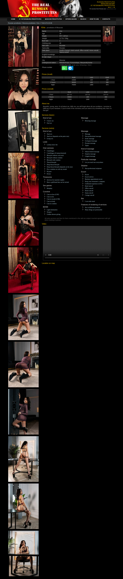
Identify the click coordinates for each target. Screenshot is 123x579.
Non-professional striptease (93, 168)
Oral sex (49, 123)
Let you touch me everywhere (94, 162)
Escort (87, 174)
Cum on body (51, 201)
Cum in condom (52, 203)
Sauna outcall (89, 193)
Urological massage (91, 141)
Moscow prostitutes (28, 23)
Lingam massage (90, 156)
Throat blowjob (51, 162)
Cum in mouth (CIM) (53, 199)
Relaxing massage (90, 121)
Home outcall (89, 190)
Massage (87, 134)
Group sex (50, 138)
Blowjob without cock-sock (55, 155)
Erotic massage (89, 138)
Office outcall (89, 188)
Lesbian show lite (52, 145)
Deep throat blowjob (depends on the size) (60, 167)
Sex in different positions (92, 207)
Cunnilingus (50, 151)
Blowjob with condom (53, 160)
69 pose (49, 171)
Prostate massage (90, 143)
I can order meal (90, 201)
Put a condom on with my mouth (57, 169)
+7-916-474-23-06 (65, 65)
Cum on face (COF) (53, 194)
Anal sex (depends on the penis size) (58, 136)
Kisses (49, 174)
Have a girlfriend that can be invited (58, 182)
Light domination (52, 210)
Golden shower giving (53, 214)
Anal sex (49, 134)
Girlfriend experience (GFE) (93, 184)
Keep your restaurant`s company (95, 181)
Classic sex (50, 121)
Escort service (89, 177)
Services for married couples (55, 180)
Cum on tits (50, 197)
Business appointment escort (93, 179)
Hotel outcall (89, 186)
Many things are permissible (93, 210)
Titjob (87, 145)
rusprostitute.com (111, 9)
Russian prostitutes (14, 23)
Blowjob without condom (54, 158)
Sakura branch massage (92, 151)
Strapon (49, 212)
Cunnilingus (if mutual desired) (56, 153)
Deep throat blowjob (53, 164)
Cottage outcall (89, 195)
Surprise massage (90, 154)
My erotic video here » (108, 43)
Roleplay (49, 188)
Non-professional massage (93, 136)
